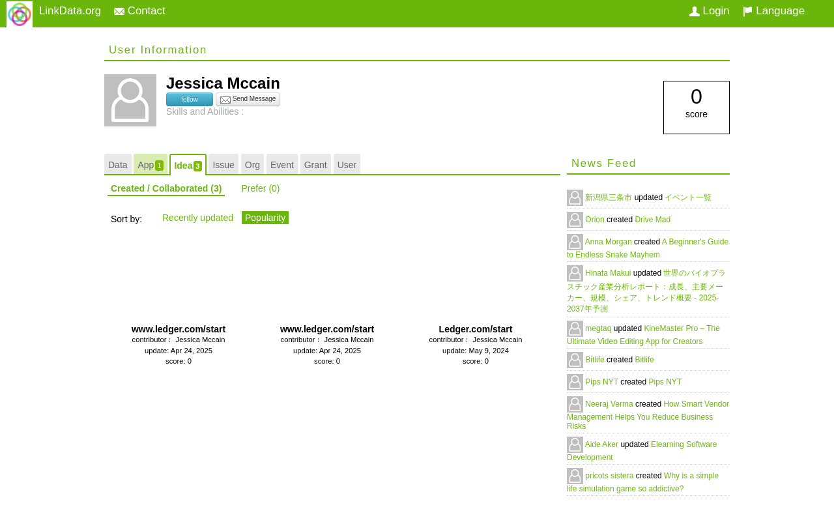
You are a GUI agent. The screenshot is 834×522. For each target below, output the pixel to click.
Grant (315, 165)
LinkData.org (70, 11)
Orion (596, 219)
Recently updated (197, 217)
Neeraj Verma (610, 404)
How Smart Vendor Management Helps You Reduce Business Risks (648, 415)
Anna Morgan (609, 241)
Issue (223, 165)
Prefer (260, 188)
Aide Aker (603, 444)
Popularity (265, 217)
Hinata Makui (609, 273)
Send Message (248, 99)
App (150, 165)
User (347, 165)
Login (709, 11)
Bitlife (596, 359)
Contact (139, 11)
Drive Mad (652, 219)
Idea (187, 165)
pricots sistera (610, 475)
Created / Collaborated (166, 188)
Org (252, 165)
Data (118, 165)
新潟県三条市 (609, 197)
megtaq (599, 328)
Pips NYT (602, 381)
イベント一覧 (688, 197)
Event (282, 165)
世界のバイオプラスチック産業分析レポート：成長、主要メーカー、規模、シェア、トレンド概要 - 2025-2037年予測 (646, 290)
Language (774, 11)
